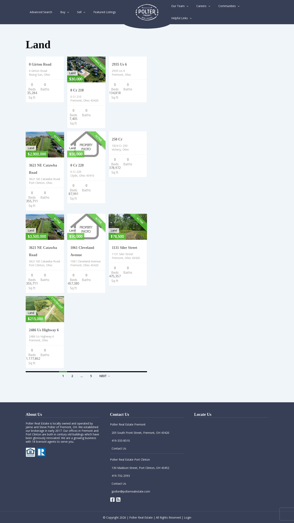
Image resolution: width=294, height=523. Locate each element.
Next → (104, 375)
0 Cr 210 (77, 90)
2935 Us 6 (119, 64)
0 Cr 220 (77, 165)
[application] (63, 12)
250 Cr (117, 139)
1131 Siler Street (124, 247)
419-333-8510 (121, 440)
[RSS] (118, 499)
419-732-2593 (121, 475)
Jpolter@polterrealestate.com (131, 491)
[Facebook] (112, 499)
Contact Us (119, 448)
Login (187, 517)
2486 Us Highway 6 (44, 330)
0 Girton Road (40, 64)
